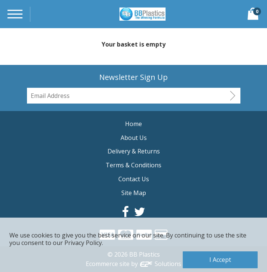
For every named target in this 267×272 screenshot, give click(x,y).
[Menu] (15, 14)
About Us (134, 138)
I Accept (220, 259)
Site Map (133, 193)
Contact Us (133, 179)
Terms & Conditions (133, 165)
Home (133, 124)
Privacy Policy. (83, 243)
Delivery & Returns (133, 151)
